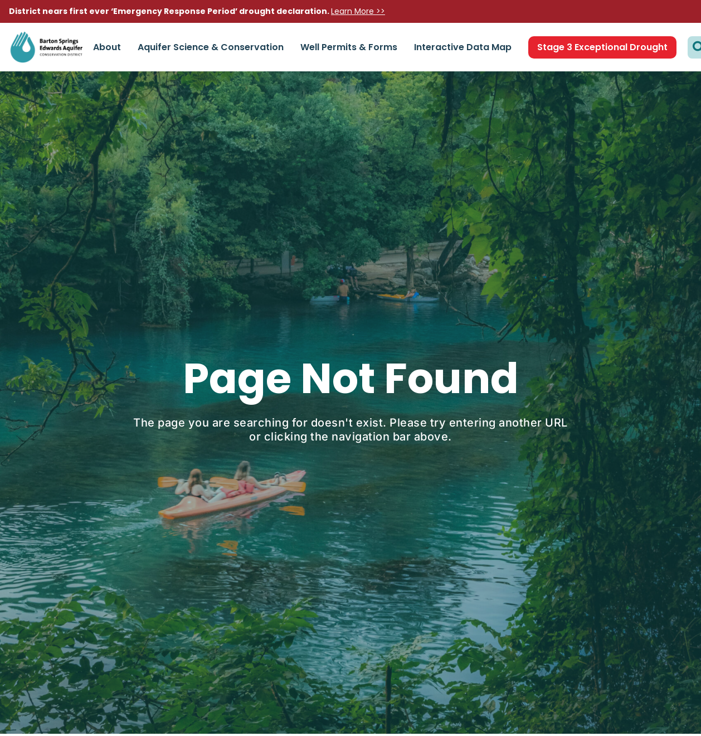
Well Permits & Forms (348, 47)
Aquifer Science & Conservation (211, 47)
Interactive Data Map (463, 47)
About (107, 47)
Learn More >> (358, 11)
